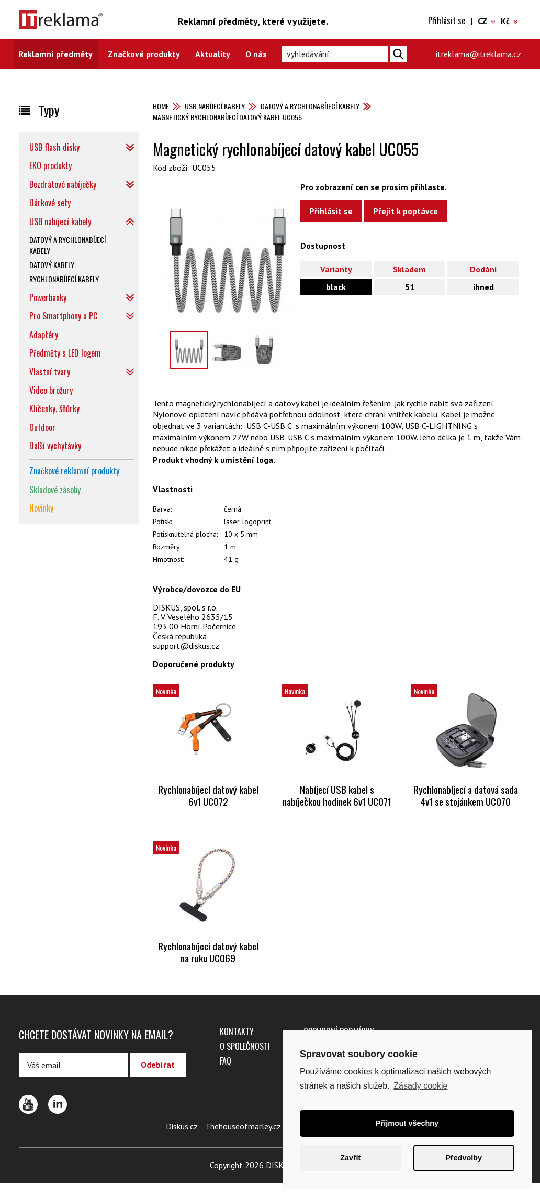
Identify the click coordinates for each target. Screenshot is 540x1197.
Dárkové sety (50, 202)
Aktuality (212, 54)
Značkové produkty (144, 54)
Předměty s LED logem (65, 353)
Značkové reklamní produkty (74, 470)
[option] (226, 256)
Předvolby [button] (463, 1158)
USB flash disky (54, 147)
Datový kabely (51, 264)
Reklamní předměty (56, 54)
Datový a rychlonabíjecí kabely (310, 106)
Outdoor (42, 427)
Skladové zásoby (55, 489)
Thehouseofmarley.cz (243, 1140)
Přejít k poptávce (409, 211)
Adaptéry (43, 334)
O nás (256, 54)
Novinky (41, 508)
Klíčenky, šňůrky (54, 408)
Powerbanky (47, 297)
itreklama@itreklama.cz (478, 54)
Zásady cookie (420, 1085)
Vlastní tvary (49, 371)
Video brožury (51, 390)
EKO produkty (50, 165)
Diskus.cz (182, 1140)
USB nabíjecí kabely (215, 106)
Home (161, 106)
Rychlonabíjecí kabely (64, 278)
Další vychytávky (55, 445)
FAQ (225, 1075)
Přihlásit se (446, 20)
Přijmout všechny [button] (407, 1123)
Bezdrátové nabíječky (62, 184)
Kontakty (237, 1045)
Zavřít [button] (350, 1158)
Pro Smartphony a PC (63, 315)
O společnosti (245, 1060)
